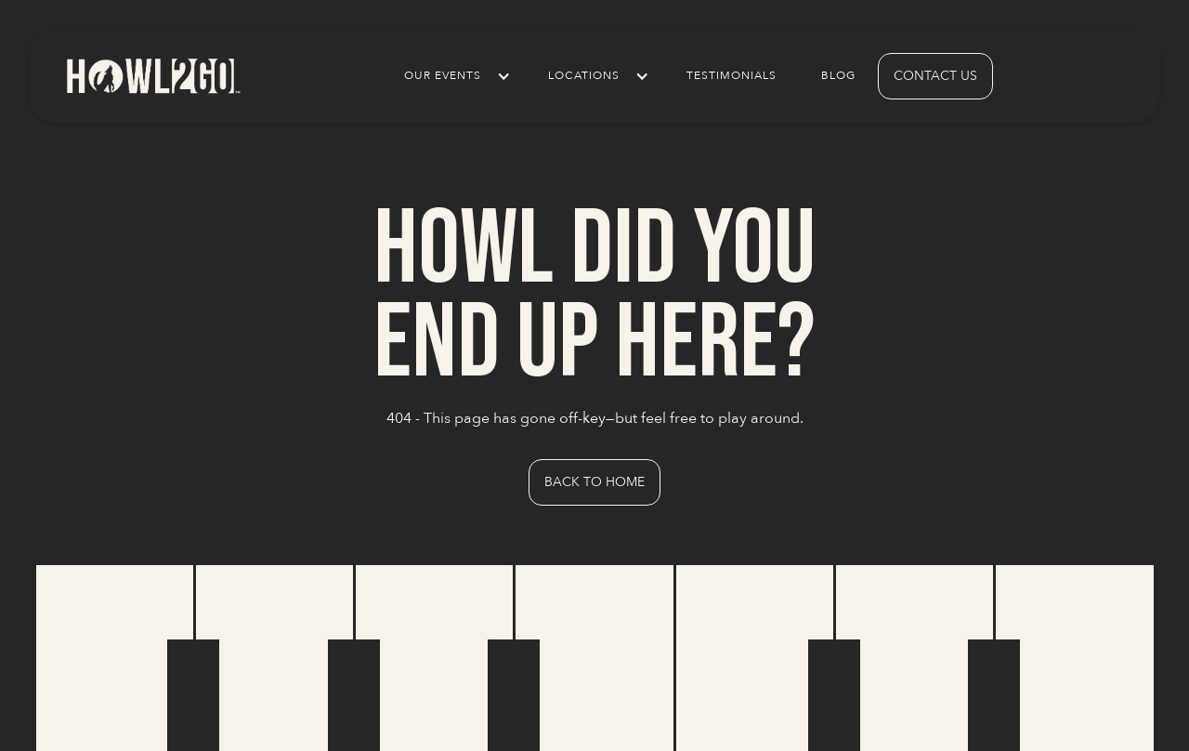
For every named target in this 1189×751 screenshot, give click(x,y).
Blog (838, 76)
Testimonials (731, 76)
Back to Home (594, 482)
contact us (935, 76)
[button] (454, 76)
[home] (152, 75)
